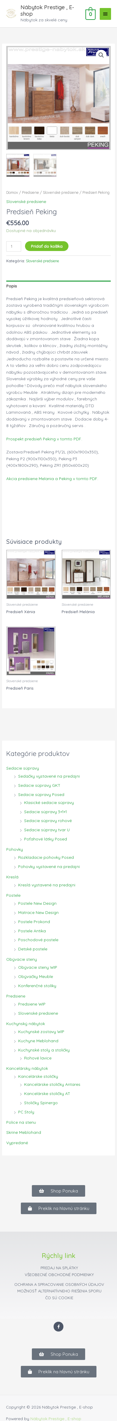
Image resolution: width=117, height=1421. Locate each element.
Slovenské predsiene (38, 1013)
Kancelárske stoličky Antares (52, 1084)
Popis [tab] (11, 285)
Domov (12, 192)
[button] (101, 55)
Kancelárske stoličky (38, 1076)
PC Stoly (26, 1111)
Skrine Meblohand (23, 1132)
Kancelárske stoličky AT (47, 1093)
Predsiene (15, 995)
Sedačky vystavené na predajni (49, 776)
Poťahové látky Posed (45, 838)
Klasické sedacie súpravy (49, 802)
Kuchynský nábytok (25, 1023)
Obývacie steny (21, 959)
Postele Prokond (34, 921)
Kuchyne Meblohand (38, 1040)
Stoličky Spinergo (41, 1102)
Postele (13, 895)
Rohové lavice (38, 1057)
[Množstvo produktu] (13, 246)
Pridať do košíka (47, 246)
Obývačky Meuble (35, 976)
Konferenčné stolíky (37, 985)
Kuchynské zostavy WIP (41, 1031)
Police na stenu (21, 1122)
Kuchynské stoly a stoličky (44, 1049)
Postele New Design (37, 903)
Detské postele (32, 948)
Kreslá (12, 876)
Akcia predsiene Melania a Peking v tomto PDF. (52, 478)
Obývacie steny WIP (37, 967)
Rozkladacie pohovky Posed (46, 857)
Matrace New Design (38, 912)
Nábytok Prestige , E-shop (47, 10)
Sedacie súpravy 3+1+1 (45, 811)
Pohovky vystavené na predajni (49, 866)
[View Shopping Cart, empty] (90, 13)
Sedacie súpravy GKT (39, 785)
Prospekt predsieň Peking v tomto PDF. (44, 438)
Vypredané (17, 1142)
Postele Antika (32, 930)
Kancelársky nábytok (27, 1068)
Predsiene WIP (32, 1003)
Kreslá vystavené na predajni (46, 884)
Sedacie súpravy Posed (41, 794)
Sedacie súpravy (22, 768)
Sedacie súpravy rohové (48, 820)
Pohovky (14, 849)
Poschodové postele (38, 939)
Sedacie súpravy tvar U (47, 829)
